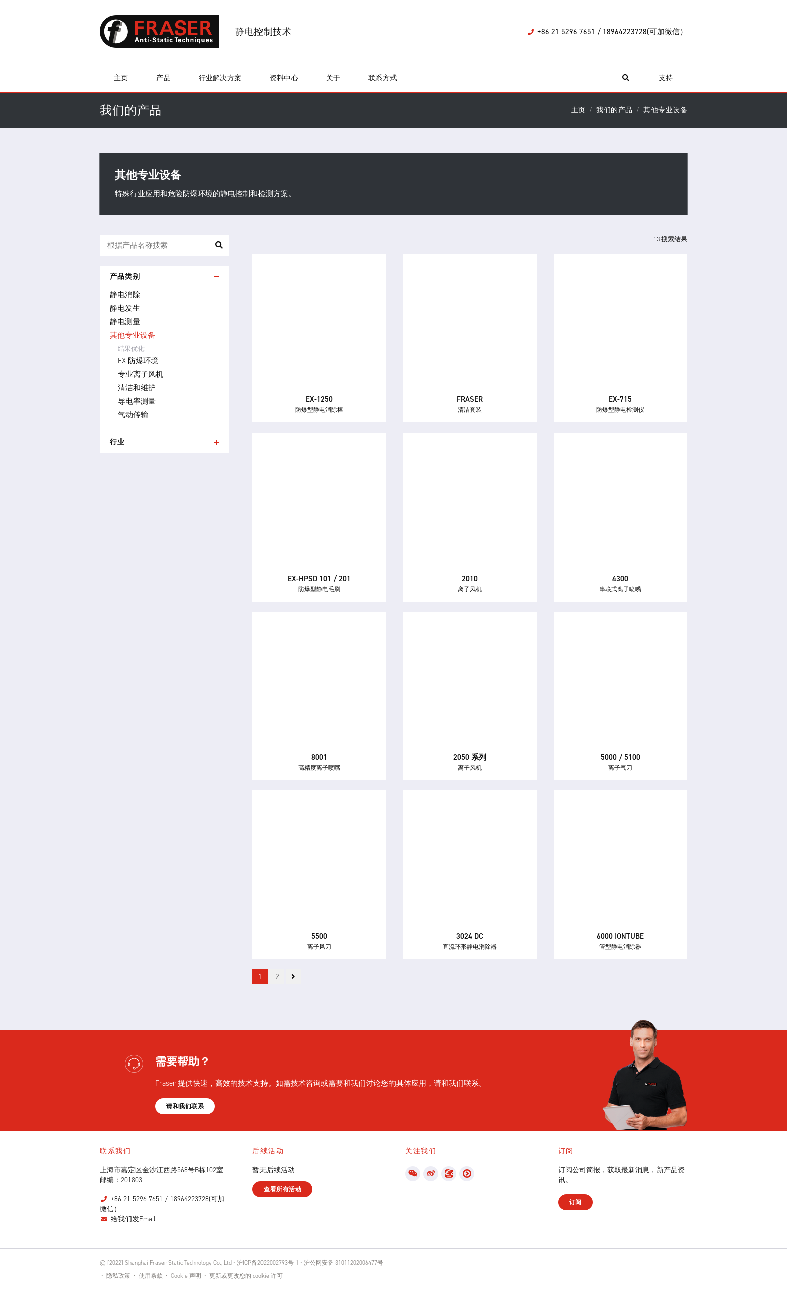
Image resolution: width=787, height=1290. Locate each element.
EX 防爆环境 (138, 361)
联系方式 (382, 78)
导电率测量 (137, 401)
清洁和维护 (137, 388)
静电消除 (125, 295)
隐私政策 (118, 1276)
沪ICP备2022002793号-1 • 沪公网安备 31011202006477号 (310, 1263)
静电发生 (125, 308)
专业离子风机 (140, 374)
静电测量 (125, 322)
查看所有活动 (282, 1189)
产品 (163, 78)
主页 (121, 78)
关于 (333, 78)
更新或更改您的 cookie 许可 (246, 1276)
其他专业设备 (132, 335)
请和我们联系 (185, 1106)
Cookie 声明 (186, 1276)
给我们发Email (133, 1219)
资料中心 (284, 78)
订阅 (575, 1202)
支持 (666, 78)
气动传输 (133, 415)
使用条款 (151, 1276)
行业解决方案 (220, 78)
